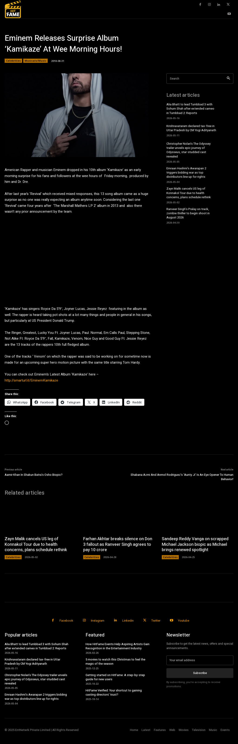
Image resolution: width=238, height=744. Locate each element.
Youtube (183, 620)
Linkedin (128, 620)
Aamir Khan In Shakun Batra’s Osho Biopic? (34, 475)
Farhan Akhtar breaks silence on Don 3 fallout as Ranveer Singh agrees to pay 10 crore (117, 544)
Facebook (66, 620)
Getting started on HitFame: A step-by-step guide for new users (115, 677)
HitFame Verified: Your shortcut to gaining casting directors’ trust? (114, 692)
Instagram (97, 620)
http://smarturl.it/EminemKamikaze (31, 380)
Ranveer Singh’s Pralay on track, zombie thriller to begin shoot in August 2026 (188, 213)
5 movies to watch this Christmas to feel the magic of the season (115, 661)
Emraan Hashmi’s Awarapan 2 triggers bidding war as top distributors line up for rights (186, 172)
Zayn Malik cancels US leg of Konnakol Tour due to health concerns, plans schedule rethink (188, 192)
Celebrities (13, 61)
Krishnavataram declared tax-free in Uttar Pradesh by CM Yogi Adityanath (191, 128)
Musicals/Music (35, 61)
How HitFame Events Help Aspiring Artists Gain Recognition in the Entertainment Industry (117, 646)
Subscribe (200, 673)
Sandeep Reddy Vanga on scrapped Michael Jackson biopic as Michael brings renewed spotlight (195, 544)
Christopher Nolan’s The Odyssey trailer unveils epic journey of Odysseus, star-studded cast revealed (188, 150)
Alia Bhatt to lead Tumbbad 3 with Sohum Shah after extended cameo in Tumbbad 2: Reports (190, 108)
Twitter (155, 620)
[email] (199, 660)
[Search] (228, 78)
